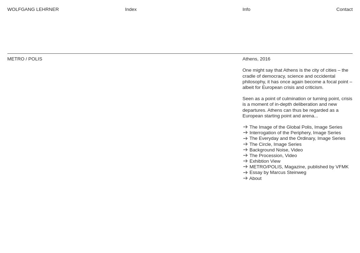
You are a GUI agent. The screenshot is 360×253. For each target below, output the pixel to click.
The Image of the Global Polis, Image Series (292, 127)
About (252, 178)
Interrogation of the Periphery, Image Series (292, 132)
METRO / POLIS (25, 58)
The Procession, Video (270, 155)
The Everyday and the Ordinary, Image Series (294, 138)
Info (246, 9)
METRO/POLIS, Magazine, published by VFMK (296, 166)
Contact (344, 9)
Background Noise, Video (273, 150)
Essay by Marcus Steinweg (275, 172)
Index (131, 9)
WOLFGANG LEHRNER (33, 9)
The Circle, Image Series (272, 144)
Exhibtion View (262, 161)
